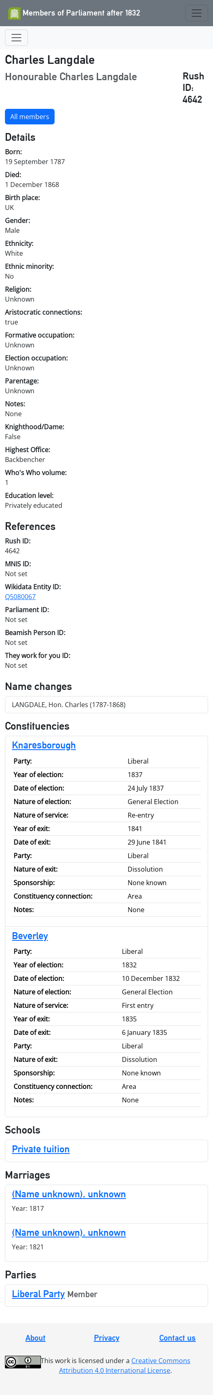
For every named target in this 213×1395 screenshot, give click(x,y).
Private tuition (41, 1148)
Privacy (106, 1338)
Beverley (30, 935)
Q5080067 (20, 596)
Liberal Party (38, 1293)
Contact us (177, 1338)
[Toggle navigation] (196, 13)
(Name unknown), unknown (69, 1193)
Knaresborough (44, 744)
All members (29, 116)
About (35, 1338)
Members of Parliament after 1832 (74, 13)
